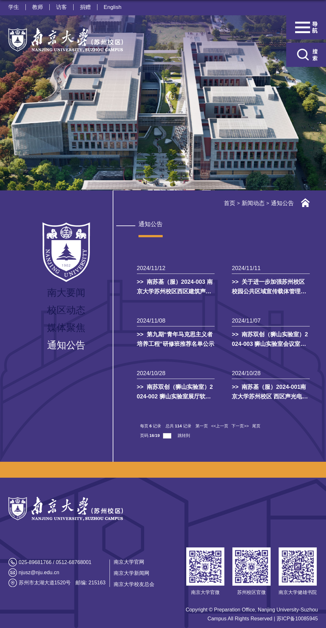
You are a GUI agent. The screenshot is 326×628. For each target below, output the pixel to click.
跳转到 (184, 435)
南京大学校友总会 (134, 584)
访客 (61, 7)
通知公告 (282, 203)
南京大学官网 (129, 562)
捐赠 (85, 7)
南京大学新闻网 (131, 573)
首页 (229, 203)
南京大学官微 (205, 592)
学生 (13, 7)
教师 (37, 7)
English (113, 7)
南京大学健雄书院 (298, 592)
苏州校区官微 (251, 592)
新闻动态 (253, 203)
